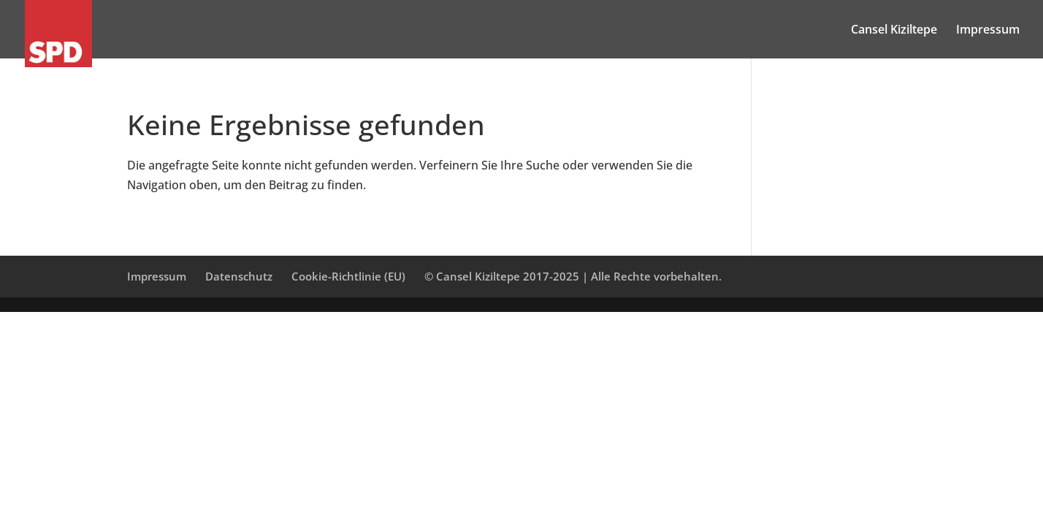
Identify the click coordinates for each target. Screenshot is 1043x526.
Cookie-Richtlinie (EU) (348, 276)
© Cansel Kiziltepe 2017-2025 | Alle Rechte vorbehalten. (573, 276)
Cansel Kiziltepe (894, 30)
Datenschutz (238, 276)
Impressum (988, 30)
